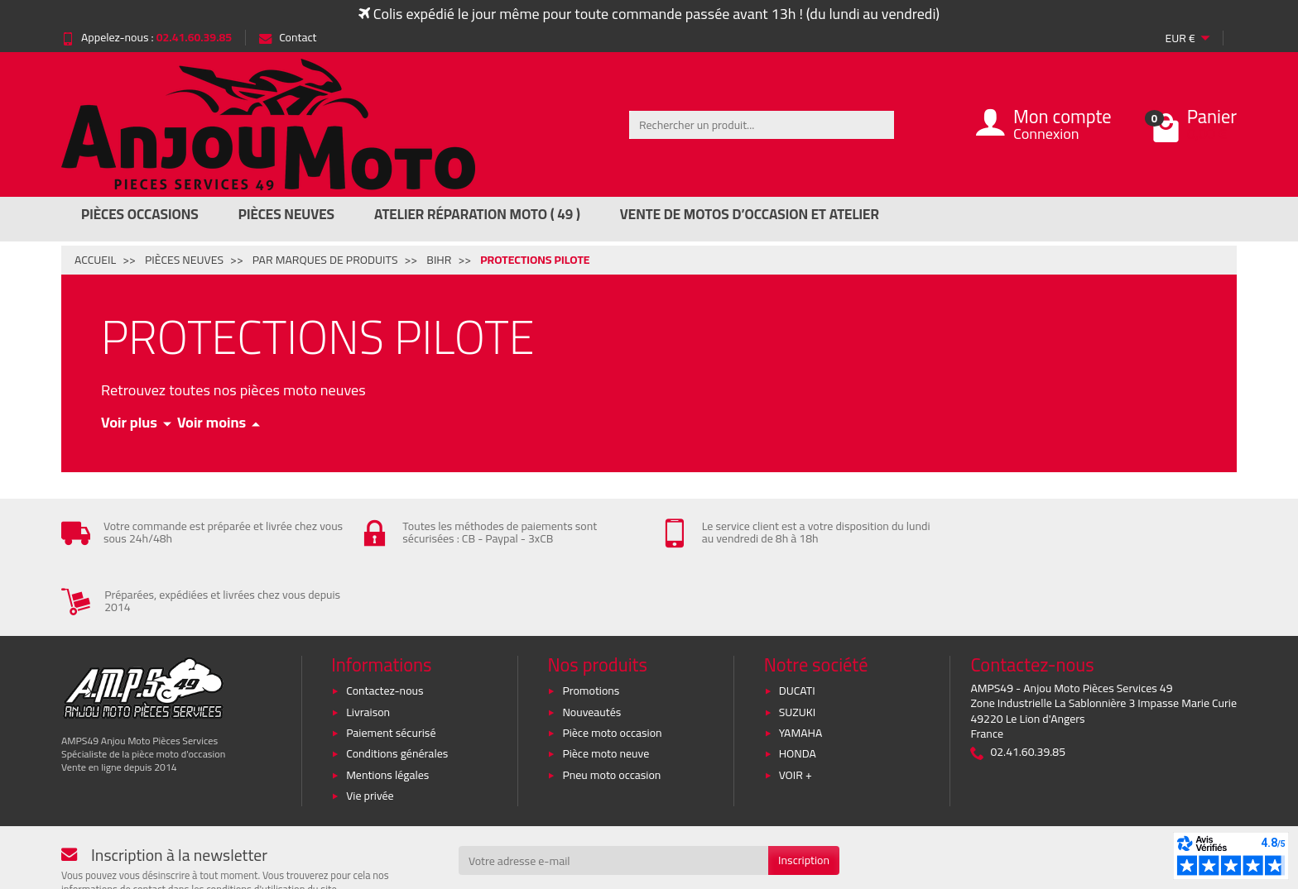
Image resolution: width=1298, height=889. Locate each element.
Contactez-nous (384, 622)
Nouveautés (591, 643)
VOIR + (795, 706)
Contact (287, 37)
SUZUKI (797, 643)
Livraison (368, 643)
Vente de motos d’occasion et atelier (749, 214)
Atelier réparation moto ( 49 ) (477, 214)
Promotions (590, 622)
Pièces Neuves (286, 214)
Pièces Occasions (140, 214)
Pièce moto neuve (605, 685)
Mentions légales (387, 706)
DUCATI (797, 622)
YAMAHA (801, 664)
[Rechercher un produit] (761, 125)
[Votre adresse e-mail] (613, 792)
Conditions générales (397, 685)
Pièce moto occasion (611, 664)
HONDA (797, 685)
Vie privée (370, 727)
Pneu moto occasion (611, 706)
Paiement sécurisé (390, 664)
